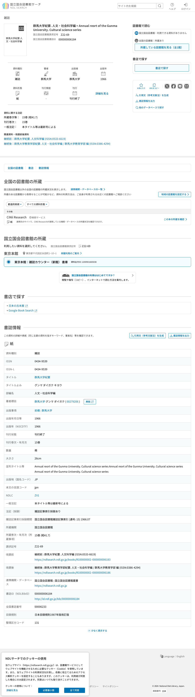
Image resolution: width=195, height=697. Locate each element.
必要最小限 (48, 690)
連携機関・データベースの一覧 (88, 189)
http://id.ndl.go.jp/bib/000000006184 (57, 599)
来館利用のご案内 (72, 253)
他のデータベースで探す (149, 107)
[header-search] (140, 6)
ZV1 (37, 495)
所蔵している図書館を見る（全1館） (161, 47)
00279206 (72, 401)
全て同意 (74, 690)
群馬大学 (40, 401)
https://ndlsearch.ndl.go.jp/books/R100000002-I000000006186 (72, 572)
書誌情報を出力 (145, 101)
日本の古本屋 (18, 306)
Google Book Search (23, 310)
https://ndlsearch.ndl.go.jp (51, 585)
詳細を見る (102, 93)
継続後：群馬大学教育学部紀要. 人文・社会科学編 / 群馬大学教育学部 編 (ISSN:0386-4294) (57, 144)
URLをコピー (154, 86)
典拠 (90, 401)
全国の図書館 (15, 168)
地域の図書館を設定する (175, 194)
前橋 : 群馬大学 (43, 410)
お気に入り (141, 86)
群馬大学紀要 (42, 377)
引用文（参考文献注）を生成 (152, 95)
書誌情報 (44, 168)
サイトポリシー (110, 686)
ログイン (185, 6)
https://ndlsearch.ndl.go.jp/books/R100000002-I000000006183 (72, 559)
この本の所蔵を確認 (176, 219)
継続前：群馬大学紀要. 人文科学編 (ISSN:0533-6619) (35, 139)
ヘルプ (172, 6)
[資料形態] (37, 204)
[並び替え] (15, 204)
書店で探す (161, 68)
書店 (30, 168)
